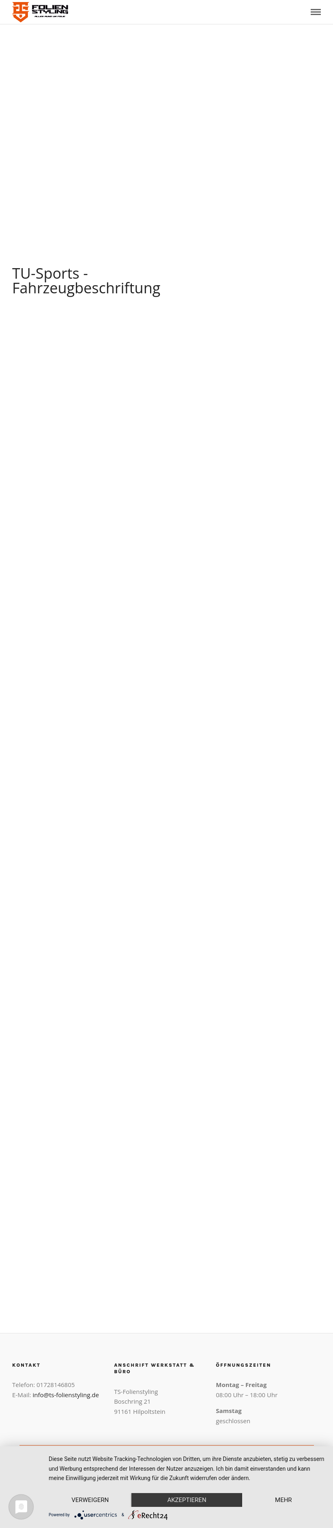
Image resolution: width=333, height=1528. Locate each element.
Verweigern (90, 1500)
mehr (283, 1500)
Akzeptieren (186, 1500)
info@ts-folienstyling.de (65, 1395)
